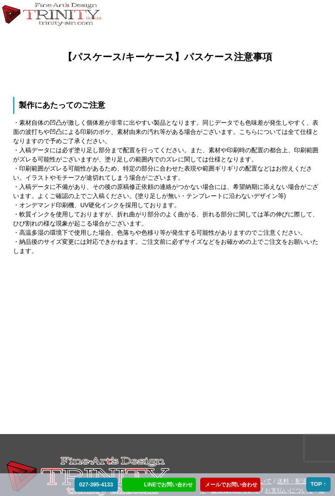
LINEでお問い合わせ (168, 485)
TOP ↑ (318, 484)
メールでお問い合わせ (230, 485)
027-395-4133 (95, 485)
